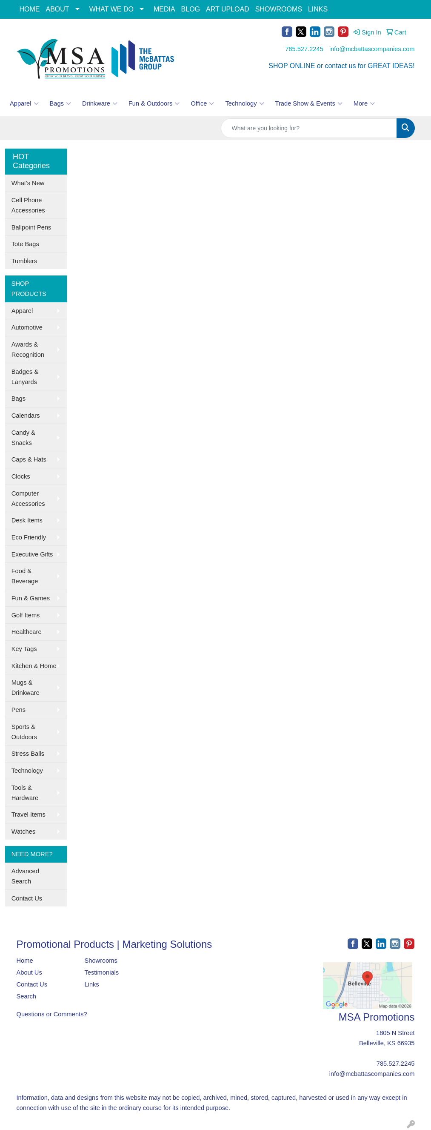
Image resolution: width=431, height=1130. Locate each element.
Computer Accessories (28, 498)
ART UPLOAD (227, 9)
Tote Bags (25, 244)
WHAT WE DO (111, 9)
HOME (30, 9)
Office (202, 103)
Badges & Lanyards (25, 376)
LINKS (318, 9)
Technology (244, 103)
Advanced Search (25, 876)
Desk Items (27, 520)
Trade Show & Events (309, 103)
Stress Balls (27, 753)
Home (25, 960)
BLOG (190, 9)
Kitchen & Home (34, 666)
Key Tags (24, 648)
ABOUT (57, 9)
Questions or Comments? (52, 1014)
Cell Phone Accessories (28, 205)
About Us (29, 972)
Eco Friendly (28, 537)
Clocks (20, 476)
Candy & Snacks (23, 437)
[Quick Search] (309, 128)
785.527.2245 (304, 49)
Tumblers (24, 261)
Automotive (27, 327)
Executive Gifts (32, 554)
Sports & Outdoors (24, 731)
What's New (28, 183)
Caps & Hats (28, 459)
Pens (18, 709)
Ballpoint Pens (31, 227)
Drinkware (99, 103)
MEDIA (164, 9)
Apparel (24, 103)
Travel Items (28, 814)
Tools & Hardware (25, 792)
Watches (23, 831)
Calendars (25, 415)
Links (91, 984)
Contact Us (27, 898)
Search (26, 996)
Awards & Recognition (27, 349)
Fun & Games (30, 598)
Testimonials (101, 972)
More (364, 103)
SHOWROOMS (278, 9)
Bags (60, 103)
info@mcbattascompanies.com (372, 49)
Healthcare (26, 631)
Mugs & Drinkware (25, 687)
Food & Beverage (24, 576)
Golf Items (25, 615)
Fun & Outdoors (154, 103)
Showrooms (100, 960)
